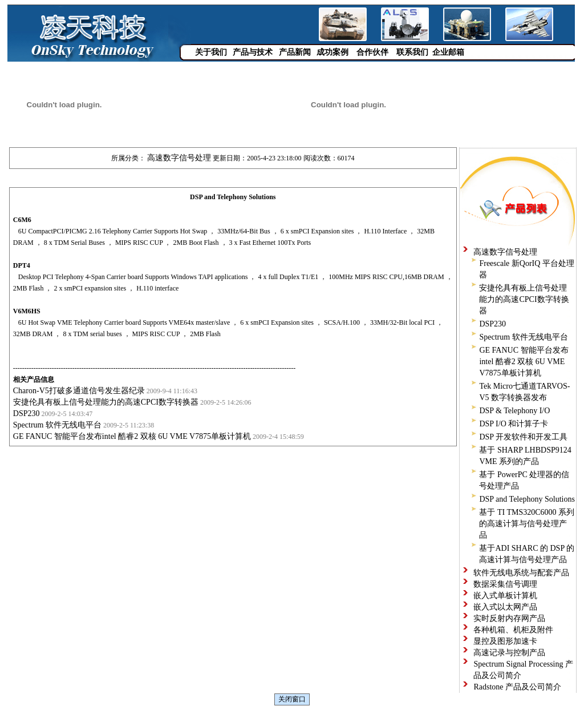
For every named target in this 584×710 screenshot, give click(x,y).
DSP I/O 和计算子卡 (513, 423)
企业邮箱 (448, 52)
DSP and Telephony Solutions (526, 499)
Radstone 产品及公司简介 (517, 687)
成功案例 (332, 52)
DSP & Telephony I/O (514, 410)
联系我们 (412, 52)
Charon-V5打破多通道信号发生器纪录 (79, 390)
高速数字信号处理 (179, 158)
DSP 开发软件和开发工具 (523, 437)
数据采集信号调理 (505, 584)
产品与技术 (253, 52)
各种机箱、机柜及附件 (513, 630)
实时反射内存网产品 (509, 618)
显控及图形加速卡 (505, 641)
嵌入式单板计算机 (505, 595)
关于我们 (211, 52)
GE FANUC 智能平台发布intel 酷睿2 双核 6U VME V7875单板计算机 (132, 436)
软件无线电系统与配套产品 (521, 572)
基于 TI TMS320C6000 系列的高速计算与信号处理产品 (526, 523)
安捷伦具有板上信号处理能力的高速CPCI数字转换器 (105, 402)
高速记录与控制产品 (509, 652)
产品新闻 (295, 52)
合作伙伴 (372, 52)
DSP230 (26, 413)
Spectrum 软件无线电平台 (57, 425)
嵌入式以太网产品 (505, 607)
